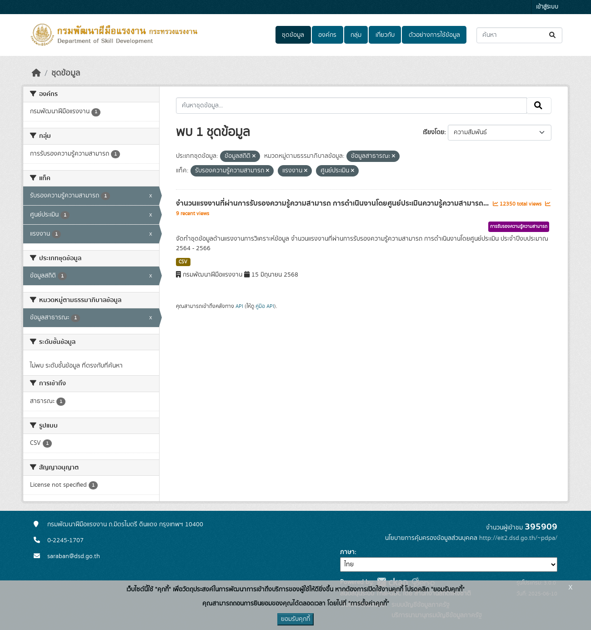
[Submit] (553, 35)
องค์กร (327, 35)
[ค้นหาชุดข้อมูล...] (519, 35)
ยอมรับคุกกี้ (295, 619)
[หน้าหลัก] (36, 73)
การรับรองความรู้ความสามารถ (518, 226)
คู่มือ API (264, 306)
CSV (183, 262)
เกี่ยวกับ (385, 35)
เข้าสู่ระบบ (547, 7)
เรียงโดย (433, 132)
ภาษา (347, 552)
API (239, 306)
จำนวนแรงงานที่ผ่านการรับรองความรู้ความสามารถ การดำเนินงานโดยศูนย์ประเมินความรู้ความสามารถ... (333, 203)
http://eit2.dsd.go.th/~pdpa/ (518, 538)
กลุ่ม (356, 35)
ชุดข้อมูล (293, 35)
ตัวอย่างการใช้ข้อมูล (434, 35)
